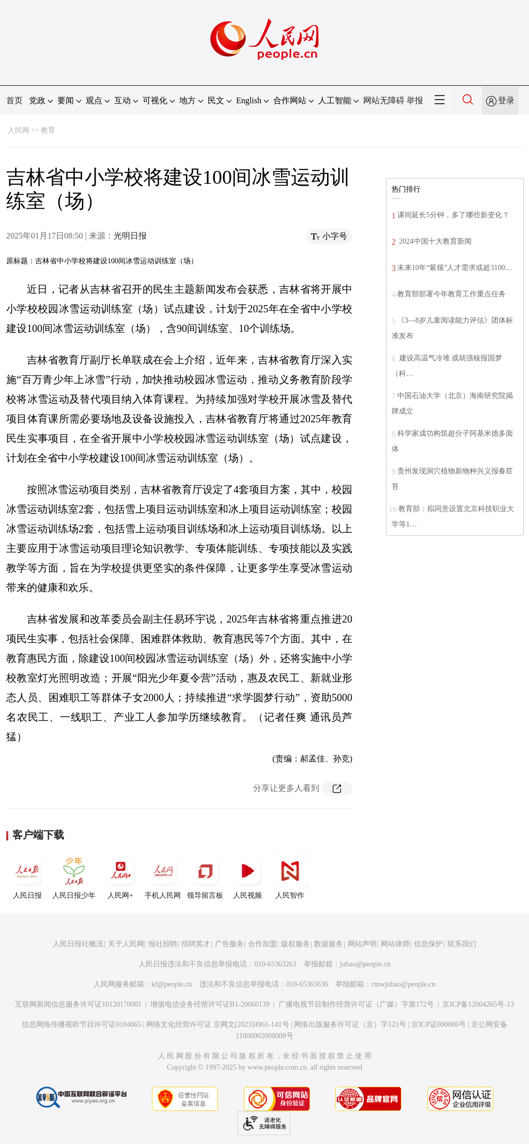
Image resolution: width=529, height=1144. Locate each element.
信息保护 (428, 944)
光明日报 (130, 235)
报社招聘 (162, 944)
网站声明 (362, 944)
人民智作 (290, 876)
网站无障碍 (383, 100)
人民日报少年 (74, 876)
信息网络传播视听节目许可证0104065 (81, 1024)
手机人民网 (163, 876)
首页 (14, 100)
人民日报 (27, 876)
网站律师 (395, 944)
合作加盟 (262, 944)
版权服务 (295, 944)
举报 (415, 100)
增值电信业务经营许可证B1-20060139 (210, 1004)
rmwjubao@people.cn (403, 984)
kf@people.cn (171, 984)
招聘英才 (195, 944)
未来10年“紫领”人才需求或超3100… (454, 268)
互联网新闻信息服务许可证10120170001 (78, 1004)
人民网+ (120, 876)
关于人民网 (126, 944)
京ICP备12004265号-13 (478, 1004)
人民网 (18, 130)
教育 (48, 130)
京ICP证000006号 (438, 1024)
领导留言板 (205, 876)
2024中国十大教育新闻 (434, 241)
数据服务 (328, 944)
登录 (506, 100)
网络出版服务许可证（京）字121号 (350, 1024)
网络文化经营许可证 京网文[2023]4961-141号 (217, 1024)
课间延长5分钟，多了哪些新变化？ (453, 215)
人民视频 (247, 876)
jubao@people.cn (365, 964)
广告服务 (229, 944)
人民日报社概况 (78, 944)
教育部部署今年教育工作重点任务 (451, 294)
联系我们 (461, 944)
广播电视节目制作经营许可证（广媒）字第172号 (356, 1004)
